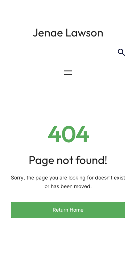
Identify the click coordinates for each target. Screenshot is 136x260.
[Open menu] (68, 73)
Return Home (68, 210)
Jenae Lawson (68, 32)
